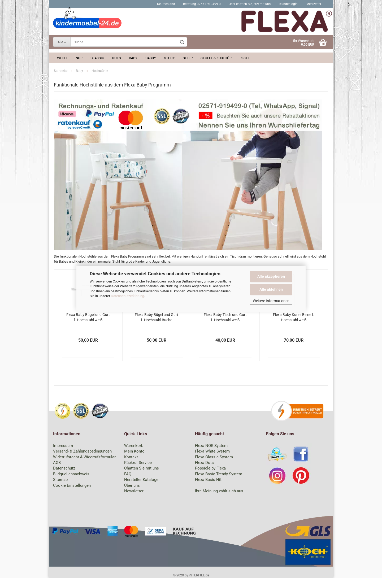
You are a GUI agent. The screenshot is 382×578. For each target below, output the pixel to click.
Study (169, 58)
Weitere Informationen (271, 301)
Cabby (150, 58)
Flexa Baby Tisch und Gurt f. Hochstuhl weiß (225, 317)
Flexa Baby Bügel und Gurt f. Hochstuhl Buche (156, 317)
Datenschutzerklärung (127, 296)
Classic (97, 58)
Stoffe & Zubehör (216, 58)
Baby (133, 58)
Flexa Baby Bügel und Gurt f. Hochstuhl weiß (88, 317)
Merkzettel (313, 4)
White (62, 58)
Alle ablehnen (271, 289)
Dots (116, 58)
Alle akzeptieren (271, 276)
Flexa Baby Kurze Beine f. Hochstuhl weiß (293, 317)
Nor (79, 58)
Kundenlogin (288, 4)
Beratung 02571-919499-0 (202, 4)
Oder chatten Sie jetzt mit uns (250, 4)
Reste (245, 58)
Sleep (188, 58)
